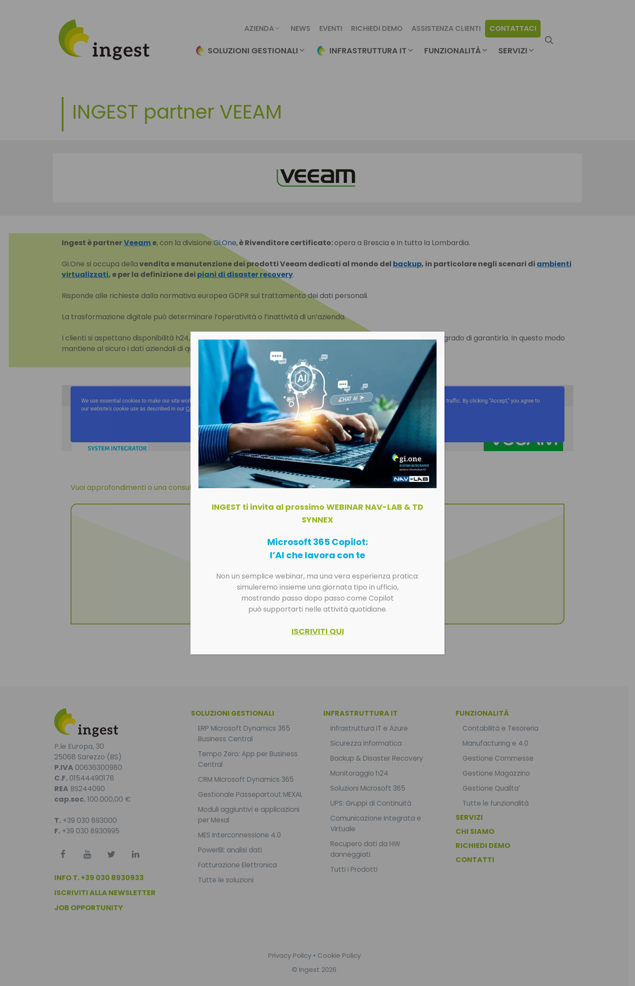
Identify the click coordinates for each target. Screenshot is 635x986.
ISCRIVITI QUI (317, 631)
